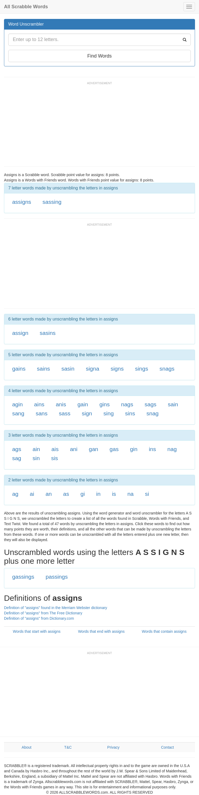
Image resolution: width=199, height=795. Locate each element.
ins (152, 449)
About (26, 747)
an (49, 494)
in (98, 494)
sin (36, 458)
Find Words (99, 56)
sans (41, 413)
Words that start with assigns (36, 631)
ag (15, 494)
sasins (48, 333)
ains (39, 404)
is (114, 494)
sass (64, 413)
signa (92, 369)
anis (61, 404)
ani (74, 449)
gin (133, 449)
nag (172, 449)
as (66, 494)
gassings (23, 577)
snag (153, 413)
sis (54, 458)
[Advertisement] (101, 126)
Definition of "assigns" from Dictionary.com (39, 618)
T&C (68, 747)
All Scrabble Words (26, 6)
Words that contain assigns (164, 631)
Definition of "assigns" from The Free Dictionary (43, 613)
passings (57, 577)
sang (18, 413)
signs (117, 369)
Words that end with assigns (101, 631)
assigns (21, 202)
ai (32, 494)
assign (20, 333)
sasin (67, 369)
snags (167, 369)
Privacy (113, 747)
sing (108, 413)
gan (93, 449)
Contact (167, 747)
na (130, 494)
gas (114, 449)
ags (16, 449)
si (147, 494)
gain (83, 404)
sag (16, 458)
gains (19, 369)
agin (17, 404)
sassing (52, 202)
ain (36, 449)
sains (43, 369)
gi (82, 494)
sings (141, 369)
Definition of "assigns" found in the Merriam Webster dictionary (55, 608)
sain (173, 404)
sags (150, 404)
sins (130, 413)
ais (55, 449)
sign (87, 413)
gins (104, 404)
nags (127, 404)
